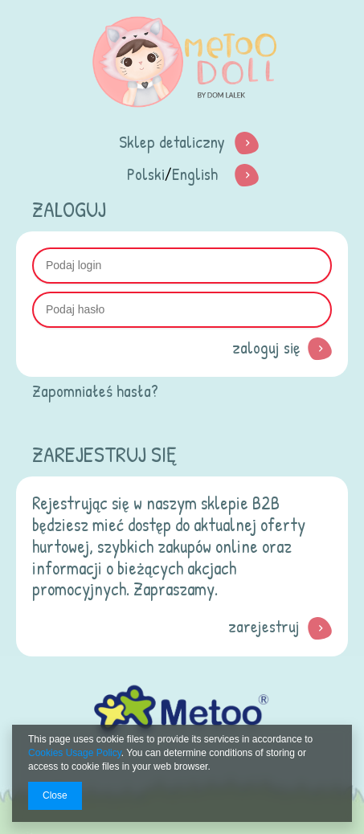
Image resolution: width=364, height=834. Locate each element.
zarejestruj (264, 626)
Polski (146, 174)
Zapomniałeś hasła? (95, 391)
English (195, 174)
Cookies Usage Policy (74, 752)
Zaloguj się (266, 347)
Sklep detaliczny (172, 141)
